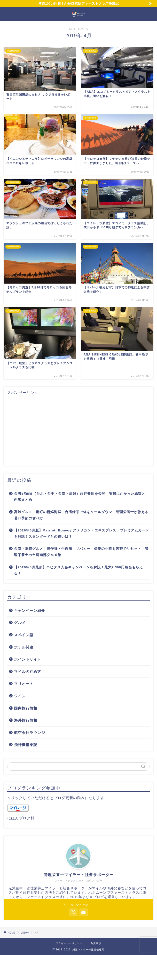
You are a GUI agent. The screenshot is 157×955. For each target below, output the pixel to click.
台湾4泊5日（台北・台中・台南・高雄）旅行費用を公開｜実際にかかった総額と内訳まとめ (79, 497)
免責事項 (96, 943)
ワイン (20, 696)
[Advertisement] (78, 429)
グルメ (20, 622)
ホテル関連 (23, 647)
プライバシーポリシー (69, 943)
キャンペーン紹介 (29, 610)
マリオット (23, 684)
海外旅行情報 (25, 720)
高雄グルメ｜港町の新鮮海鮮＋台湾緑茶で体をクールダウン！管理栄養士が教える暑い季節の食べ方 (81, 515)
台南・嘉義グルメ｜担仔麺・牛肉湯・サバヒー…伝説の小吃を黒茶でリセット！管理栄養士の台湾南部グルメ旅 (81, 552)
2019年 (25, 932)
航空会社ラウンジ (29, 733)
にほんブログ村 (20, 818)
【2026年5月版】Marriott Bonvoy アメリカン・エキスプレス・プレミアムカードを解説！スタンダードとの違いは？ (81, 533)
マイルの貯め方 (27, 671)
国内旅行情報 (25, 708)
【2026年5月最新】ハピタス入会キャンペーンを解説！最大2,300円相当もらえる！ (78, 570)
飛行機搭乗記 (25, 745)
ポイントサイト (27, 659)
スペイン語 (23, 635)
